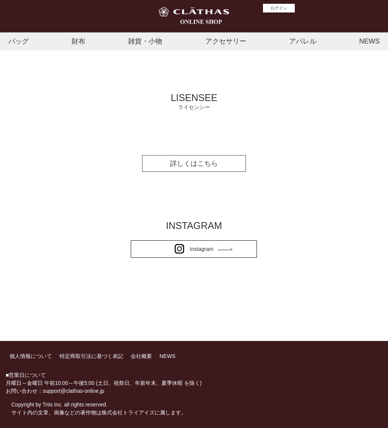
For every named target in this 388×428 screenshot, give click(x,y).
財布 (78, 41)
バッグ (18, 41)
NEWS (369, 41)
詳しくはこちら (194, 163)
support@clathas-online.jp (73, 391)
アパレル (302, 41)
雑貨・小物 (145, 41)
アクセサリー (225, 41)
